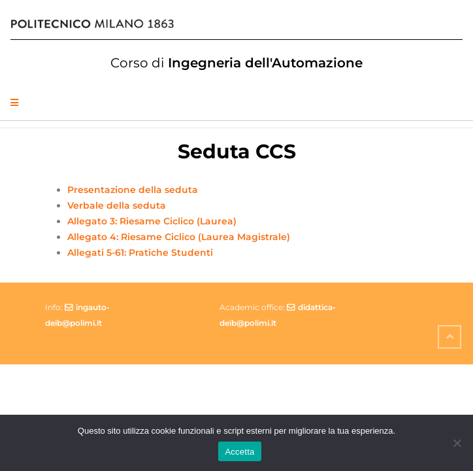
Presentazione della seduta (132, 190)
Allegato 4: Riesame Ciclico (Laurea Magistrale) (178, 237)
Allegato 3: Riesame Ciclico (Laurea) (151, 221)
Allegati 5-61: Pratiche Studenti (140, 252)
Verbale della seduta (116, 205)
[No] (456, 442)
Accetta (239, 452)
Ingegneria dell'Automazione (236, 63)
